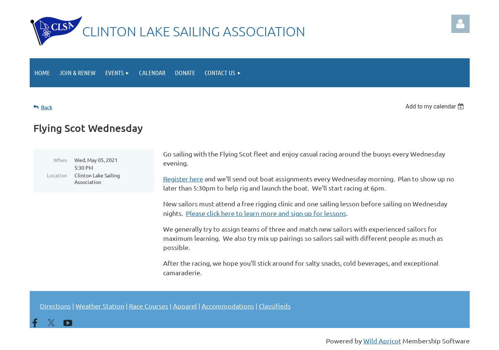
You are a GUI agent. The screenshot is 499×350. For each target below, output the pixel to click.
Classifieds (275, 306)
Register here (183, 179)
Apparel (185, 306)
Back (46, 107)
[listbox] (436, 106)
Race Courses (148, 306)
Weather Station (100, 306)
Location (57, 175)
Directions (55, 306)
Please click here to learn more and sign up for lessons (266, 213)
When (60, 159)
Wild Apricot (382, 341)
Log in (460, 24)
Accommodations (228, 306)
